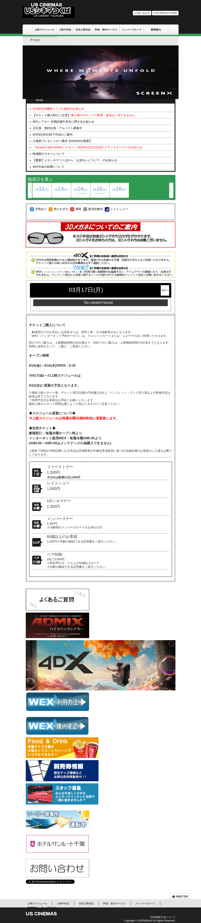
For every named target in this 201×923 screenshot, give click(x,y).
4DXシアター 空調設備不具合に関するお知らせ (63, 121)
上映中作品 (65, 29)
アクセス (35, 40)
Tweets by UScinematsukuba (44, 889)
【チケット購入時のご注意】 (85, 115)
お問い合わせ (142, 13)
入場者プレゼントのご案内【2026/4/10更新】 (62, 141)
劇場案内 (156, 29)
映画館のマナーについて (49, 153)
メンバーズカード (132, 29)
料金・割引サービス (106, 29)
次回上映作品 (82, 29)
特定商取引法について (162, 917)
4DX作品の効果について (48, 166)
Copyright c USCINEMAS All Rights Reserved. (149, 920)
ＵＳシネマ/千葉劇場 (27, 30)
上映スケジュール (44, 29)
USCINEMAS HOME (165, 13)
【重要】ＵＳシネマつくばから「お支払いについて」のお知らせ (75, 160)
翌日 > (164, 290)
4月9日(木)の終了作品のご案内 (53, 134)
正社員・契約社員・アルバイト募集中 (57, 128)
